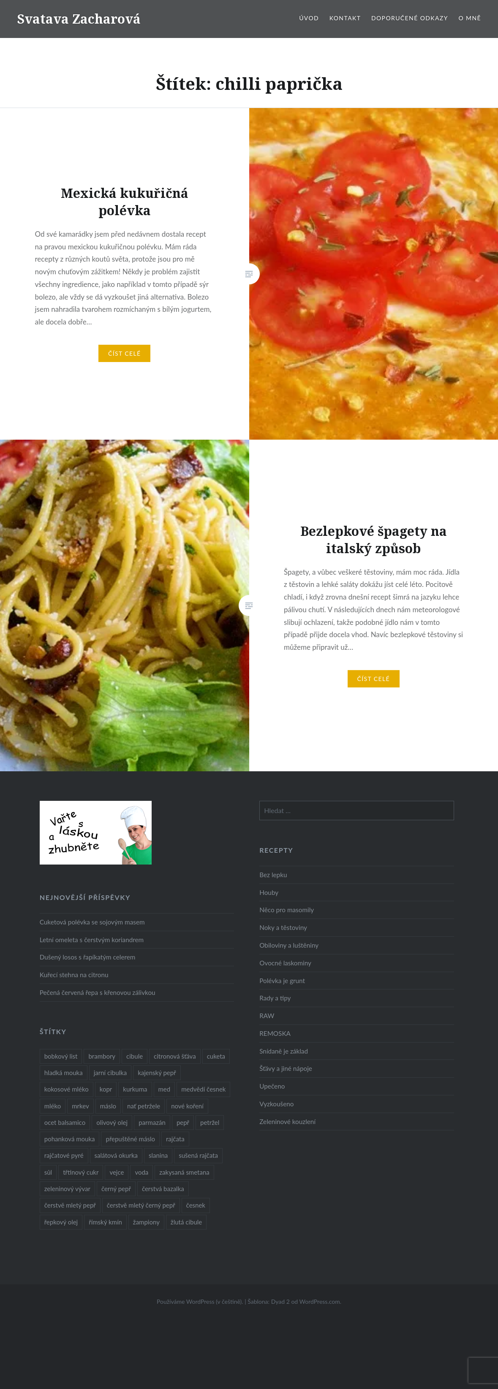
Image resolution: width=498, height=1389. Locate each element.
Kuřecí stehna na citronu (74, 974)
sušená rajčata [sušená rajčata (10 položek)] (198, 1155)
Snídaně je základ (283, 1051)
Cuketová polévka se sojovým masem (92, 922)
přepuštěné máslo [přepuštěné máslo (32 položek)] (130, 1139)
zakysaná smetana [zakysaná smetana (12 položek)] (184, 1172)
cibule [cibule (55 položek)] (134, 1056)
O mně (469, 18)
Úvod (309, 18)
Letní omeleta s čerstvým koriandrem (92, 939)
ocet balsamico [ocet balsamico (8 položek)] (64, 1122)
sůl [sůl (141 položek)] (48, 1172)
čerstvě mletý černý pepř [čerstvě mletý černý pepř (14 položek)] (141, 1205)
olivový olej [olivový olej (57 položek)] (112, 1122)
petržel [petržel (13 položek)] (209, 1122)
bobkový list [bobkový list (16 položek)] (61, 1056)
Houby (268, 892)
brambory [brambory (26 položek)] (101, 1056)
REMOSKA (275, 1033)
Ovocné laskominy (285, 963)
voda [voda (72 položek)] (141, 1172)
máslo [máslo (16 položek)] (108, 1106)
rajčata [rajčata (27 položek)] (175, 1139)
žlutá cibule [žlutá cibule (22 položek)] (186, 1222)
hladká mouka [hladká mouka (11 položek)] (63, 1072)
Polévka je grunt (282, 980)
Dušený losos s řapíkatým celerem (88, 957)
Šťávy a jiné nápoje (285, 1068)
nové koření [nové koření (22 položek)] (187, 1106)
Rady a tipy (275, 998)
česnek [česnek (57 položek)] (195, 1205)
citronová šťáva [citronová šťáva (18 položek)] (175, 1056)
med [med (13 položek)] (164, 1089)
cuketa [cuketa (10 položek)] (216, 1056)
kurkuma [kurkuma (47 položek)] (135, 1089)
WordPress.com (319, 1301)
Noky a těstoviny (283, 927)
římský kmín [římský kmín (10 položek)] (105, 1222)
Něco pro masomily (286, 909)
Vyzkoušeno (276, 1104)
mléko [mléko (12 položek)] (52, 1106)
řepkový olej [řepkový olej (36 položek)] (61, 1222)
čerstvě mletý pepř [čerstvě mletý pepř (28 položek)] (70, 1205)
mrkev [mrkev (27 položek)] (80, 1106)
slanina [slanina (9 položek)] (158, 1155)
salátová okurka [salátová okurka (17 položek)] (116, 1155)
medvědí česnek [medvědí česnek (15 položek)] (203, 1089)
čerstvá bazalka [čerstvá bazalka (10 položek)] (163, 1188)
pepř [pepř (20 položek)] (183, 1122)
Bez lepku (273, 874)
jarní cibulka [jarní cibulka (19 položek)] (110, 1072)
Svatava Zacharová (79, 18)
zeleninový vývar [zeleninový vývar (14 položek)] (67, 1188)
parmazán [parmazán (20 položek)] (152, 1122)
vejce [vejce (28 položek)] (116, 1172)
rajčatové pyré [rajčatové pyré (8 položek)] (64, 1155)
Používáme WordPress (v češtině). (200, 1301)
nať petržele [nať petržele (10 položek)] (143, 1106)
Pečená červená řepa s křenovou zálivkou (97, 992)
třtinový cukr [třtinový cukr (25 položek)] (80, 1172)
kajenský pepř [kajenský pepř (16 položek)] (157, 1072)
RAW (266, 1015)
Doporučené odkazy (409, 18)
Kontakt (345, 18)
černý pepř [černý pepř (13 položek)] (116, 1188)
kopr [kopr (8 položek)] (106, 1089)
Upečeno (272, 1086)
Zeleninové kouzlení (287, 1121)
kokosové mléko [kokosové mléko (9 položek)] (66, 1089)
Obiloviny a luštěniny (288, 945)
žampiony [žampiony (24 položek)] (146, 1222)
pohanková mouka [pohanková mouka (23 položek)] (69, 1139)
